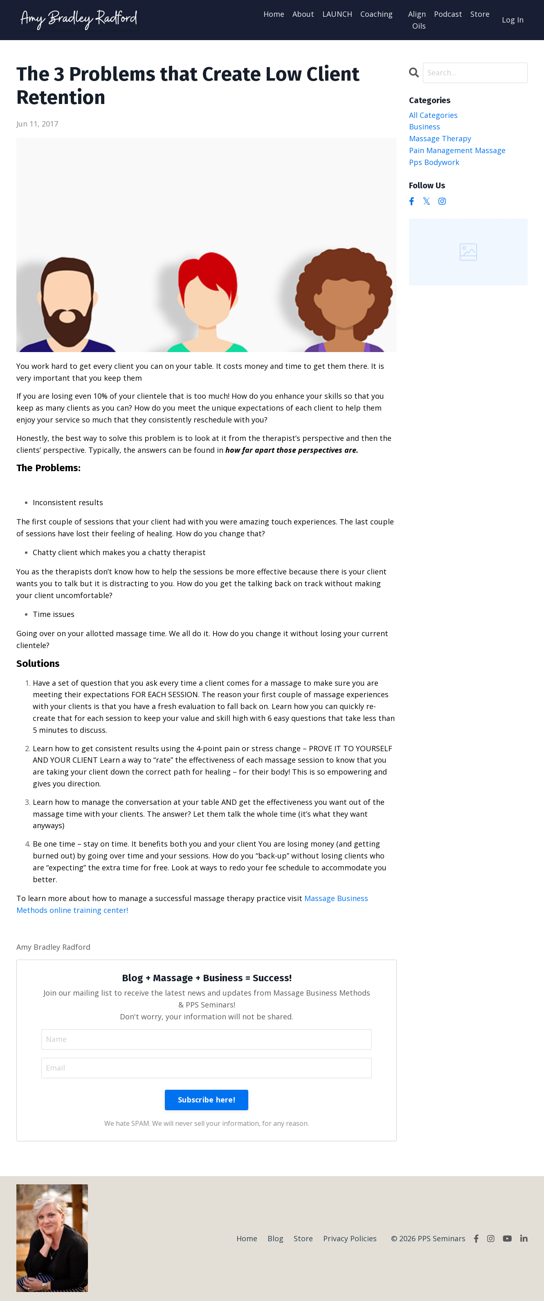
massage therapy (440, 138)
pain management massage (457, 150)
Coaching (376, 14)
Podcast (448, 14)
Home (273, 14)
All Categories (433, 115)
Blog (275, 1238)
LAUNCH (337, 14)
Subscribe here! (206, 1099)
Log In (513, 20)
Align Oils (417, 20)
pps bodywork (434, 162)
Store (480, 14)
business (424, 126)
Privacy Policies (350, 1238)
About (303, 14)
